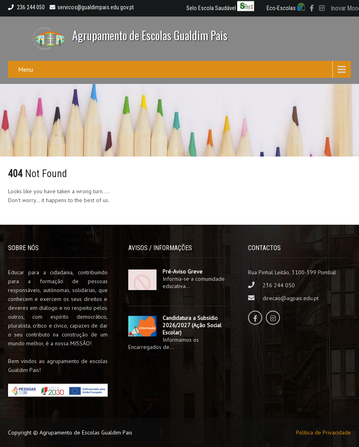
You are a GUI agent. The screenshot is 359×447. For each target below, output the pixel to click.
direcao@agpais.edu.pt (291, 298)
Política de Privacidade (323, 432)
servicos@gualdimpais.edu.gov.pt (92, 7)
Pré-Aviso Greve (182, 271)
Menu (25, 69)
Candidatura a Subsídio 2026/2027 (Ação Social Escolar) (192, 325)
